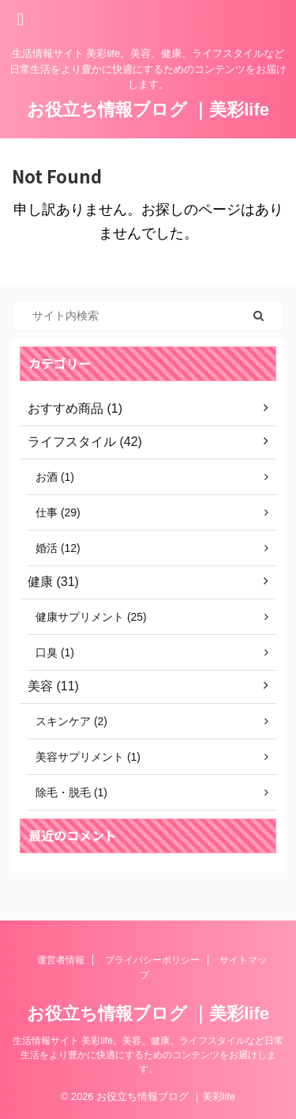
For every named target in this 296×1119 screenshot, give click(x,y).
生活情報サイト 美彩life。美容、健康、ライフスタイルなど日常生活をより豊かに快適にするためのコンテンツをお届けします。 (148, 1055)
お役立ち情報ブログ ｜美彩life (148, 109)
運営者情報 (60, 960)
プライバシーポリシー (152, 960)
